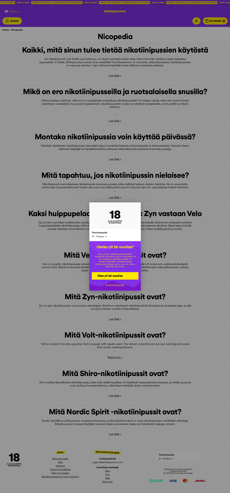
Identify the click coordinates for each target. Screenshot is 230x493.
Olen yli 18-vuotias (110, 275)
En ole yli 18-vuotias (115, 285)
